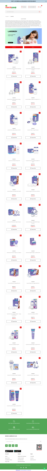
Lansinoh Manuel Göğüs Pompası (33, 375)
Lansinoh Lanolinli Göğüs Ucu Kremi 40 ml (33, 344)
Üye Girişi (31, 458)
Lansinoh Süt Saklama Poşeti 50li (14, 160)
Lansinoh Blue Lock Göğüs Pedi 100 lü (33, 283)
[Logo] (10, 7)
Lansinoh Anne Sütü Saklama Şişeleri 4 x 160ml (33, 161)
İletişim (6, 456)
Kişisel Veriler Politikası (21, 461)
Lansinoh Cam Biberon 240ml (33, 313)
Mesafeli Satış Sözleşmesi (22, 456)
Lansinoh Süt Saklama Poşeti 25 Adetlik (14, 375)
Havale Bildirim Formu (8, 459)
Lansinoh (12, 16)
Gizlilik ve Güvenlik (21, 458)
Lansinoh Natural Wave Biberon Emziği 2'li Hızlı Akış (33, 69)
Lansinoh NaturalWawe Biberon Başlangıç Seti (14, 69)
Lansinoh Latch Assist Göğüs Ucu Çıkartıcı (14, 252)
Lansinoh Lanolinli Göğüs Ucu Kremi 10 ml (14, 405)
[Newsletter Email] (23, 441)
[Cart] (39, 7)
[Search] (23, 11)
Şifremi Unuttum (33, 459)
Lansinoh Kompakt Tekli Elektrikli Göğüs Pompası (33, 223)
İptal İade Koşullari (21, 459)
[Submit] (40, 441)
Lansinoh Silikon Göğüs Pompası (32, 130)
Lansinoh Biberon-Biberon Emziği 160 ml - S (32, 99)
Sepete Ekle (14, 76)
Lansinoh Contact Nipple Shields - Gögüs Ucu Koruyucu (14, 314)
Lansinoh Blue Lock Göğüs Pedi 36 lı (14, 283)
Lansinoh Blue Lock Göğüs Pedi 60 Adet (14, 191)
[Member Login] (28, 7)
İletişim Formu (7, 458)
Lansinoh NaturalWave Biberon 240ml (14, 130)
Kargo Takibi (7, 461)
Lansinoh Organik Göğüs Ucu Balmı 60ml (33, 252)
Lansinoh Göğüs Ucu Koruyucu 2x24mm (33, 191)
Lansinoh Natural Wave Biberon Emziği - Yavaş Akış (14, 100)
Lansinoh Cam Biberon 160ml (14, 344)
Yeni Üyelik (32, 456)
